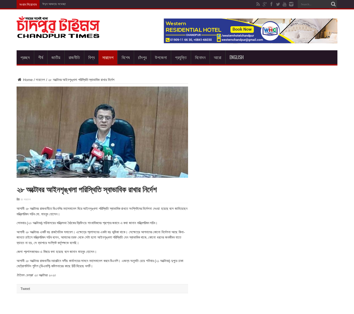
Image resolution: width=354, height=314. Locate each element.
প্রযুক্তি (181, 57)
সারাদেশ (107, 57)
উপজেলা (161, 57)
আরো (217, 57)
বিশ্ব (91, 57)
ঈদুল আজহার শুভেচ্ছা (54, 4)
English (237, 57)
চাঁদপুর (142, 57)
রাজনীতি (74, 57)
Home (25, 80)
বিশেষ (126, 57)
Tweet (25, 289)
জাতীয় (55, 57)
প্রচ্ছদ (25, 57)
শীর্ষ (40, 57)
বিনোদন (200, 57)
